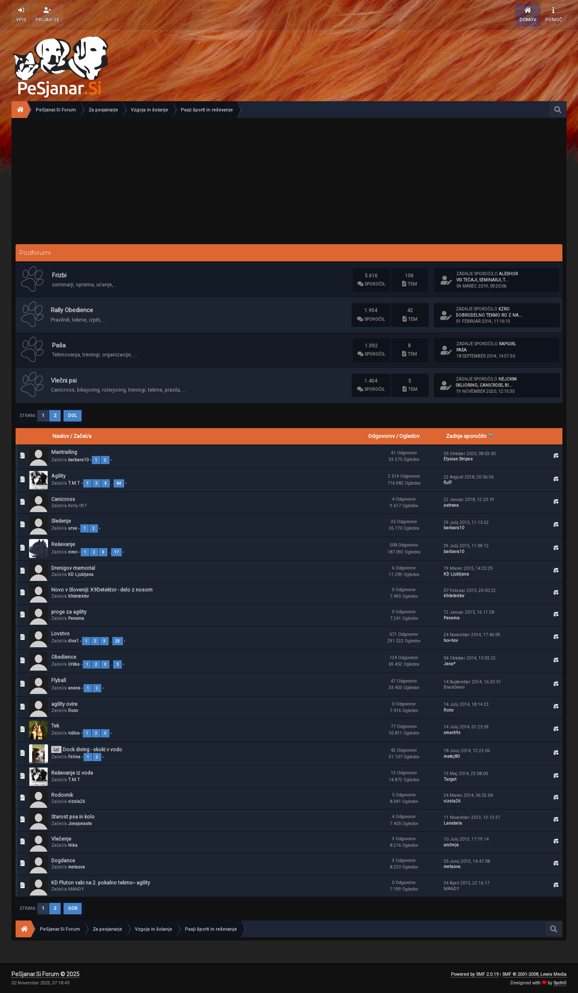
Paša (59, 345)
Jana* (449, 664)
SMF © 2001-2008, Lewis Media (534, 974)
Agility (58, 476)
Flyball (58, 680)
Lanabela (453, 823)
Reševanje (63, 544)
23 (118, 641)
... (112, 483)
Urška (74, 664)
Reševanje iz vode (72, 773)
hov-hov (451, 640)
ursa (72, 528)
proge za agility (68, 612)
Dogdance (63, 860)
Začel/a (82, 436)
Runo (73, 710)
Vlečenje (61, 839)
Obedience (63, 657)
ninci (72, 552)
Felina (74, 756)
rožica (74, 733)
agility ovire (64, 704)
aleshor (508, 274)
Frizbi (59, 275)
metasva (76, 867)
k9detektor (78, 596)
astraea (451, 505)
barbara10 (78, 459)
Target (450, 779)
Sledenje (61, 521)
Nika (72, 845)
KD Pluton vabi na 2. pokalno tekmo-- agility (100, 883)
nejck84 (507, 379)
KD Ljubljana (80, 574)
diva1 (73, 641)
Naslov (60, 436)
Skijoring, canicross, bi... (484, 385)
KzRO (504, 309)
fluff (448, 482)
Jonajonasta (80, 823)
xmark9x (452, 732)
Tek (55, 726)
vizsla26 (76, 801)
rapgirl (507, 344)
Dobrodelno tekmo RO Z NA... (489, 315)
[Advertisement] (289, 179)
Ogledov (409, 436)
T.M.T (74, 483)
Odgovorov (381, 436)
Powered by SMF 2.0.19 (474, 974)
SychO (560, 983)
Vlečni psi (64, 380)
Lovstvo (60, 633)
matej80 (452, 756)
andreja (451, 845)
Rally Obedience (72, 310)
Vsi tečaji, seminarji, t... (482, 280)
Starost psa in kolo (73, 817)
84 (119, 483)
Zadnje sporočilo (470, 436)
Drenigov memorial (73, 568)
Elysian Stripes (458, 459)
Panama (76, 618)
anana (74, 688)
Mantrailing (64, 452)
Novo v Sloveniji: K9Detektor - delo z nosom (101, 590)
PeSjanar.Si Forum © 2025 (45, 974)
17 (116, 552)
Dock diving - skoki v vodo (92, 749)
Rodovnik (62, 795)
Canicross (63, 499)
